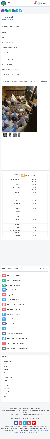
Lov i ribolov (7, 386)
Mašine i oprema (8, 377)
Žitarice (6, 369)
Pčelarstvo (7, 388)
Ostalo (5, 394)
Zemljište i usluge (9, 391)
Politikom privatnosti (35, 430)
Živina (5, 375)
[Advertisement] (25, 155)
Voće (5, 364)
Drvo (5, 397)
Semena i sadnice (9, 383)
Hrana (5, 380)
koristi (11, 426)
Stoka (5, 372)
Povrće (6, 366)
